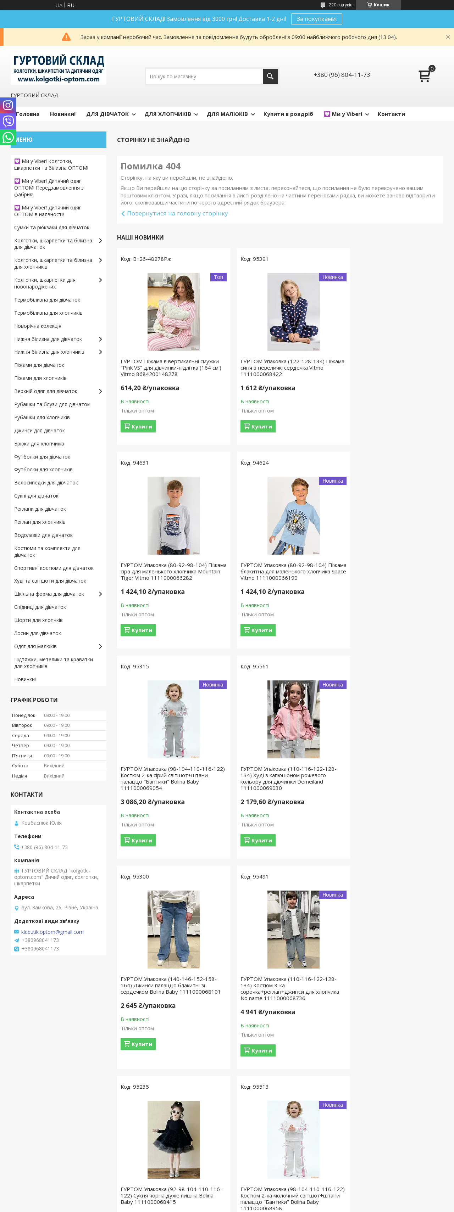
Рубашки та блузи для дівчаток (52, 404)
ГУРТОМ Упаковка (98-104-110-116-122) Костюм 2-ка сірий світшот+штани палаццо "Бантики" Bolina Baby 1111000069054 (278, 581)
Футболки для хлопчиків (43, 469)
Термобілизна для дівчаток (47, 299)
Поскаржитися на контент (276, 1205)
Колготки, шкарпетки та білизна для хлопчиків (53, 263)
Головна (27, 113)
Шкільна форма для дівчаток (49, 593)
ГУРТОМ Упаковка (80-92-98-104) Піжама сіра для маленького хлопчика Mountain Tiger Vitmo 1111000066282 (390, 367)
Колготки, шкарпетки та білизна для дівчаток (53, 244)
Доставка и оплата (37, 1160)
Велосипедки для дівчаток (46, 482)
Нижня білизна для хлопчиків (49, 351)
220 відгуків (340, 5)
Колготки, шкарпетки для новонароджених (45, 283)
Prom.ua (262, 1199)
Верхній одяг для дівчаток (45, 391)
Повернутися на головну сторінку (177, 213)
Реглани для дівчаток (40, 508)
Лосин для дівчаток (37, 633)
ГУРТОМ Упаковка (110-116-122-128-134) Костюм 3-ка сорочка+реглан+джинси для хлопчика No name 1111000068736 (280, 791)
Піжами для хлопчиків (40, 378)
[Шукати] (270, 76)
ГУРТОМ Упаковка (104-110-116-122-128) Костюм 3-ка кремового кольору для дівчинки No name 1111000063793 (280, 1001)
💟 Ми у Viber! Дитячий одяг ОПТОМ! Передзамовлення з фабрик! (49, 188)
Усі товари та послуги (277, 1094)
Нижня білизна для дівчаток (48, 339)
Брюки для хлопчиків (39, 443)
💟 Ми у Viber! (343, 113)
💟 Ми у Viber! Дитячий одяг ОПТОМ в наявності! (47, 211)
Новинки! (63, 113)
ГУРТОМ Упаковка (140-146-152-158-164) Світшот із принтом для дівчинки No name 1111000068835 (391, 998)
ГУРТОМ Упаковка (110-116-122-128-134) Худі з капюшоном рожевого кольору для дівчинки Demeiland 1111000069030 (391, 581)
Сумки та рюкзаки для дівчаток (51, 227)
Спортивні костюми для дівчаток (54, 568)
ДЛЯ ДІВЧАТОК (107, 113)
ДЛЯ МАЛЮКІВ (227, 113)
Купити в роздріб (288, 113)
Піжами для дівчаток (39, 364)
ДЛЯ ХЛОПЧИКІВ (167, 113)
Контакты (26, 1171)
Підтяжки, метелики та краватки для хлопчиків (53, 662)
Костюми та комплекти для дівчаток (47, 551)
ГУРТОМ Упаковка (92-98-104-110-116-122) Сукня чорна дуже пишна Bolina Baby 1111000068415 (387, 787)
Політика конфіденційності (337, 1205)
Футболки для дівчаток (42, 456)
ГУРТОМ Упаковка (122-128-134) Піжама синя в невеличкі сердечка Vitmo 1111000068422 (275, 367)
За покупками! (317, 19)
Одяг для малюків (35, 646)
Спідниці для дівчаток (40, 607)
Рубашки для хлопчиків (42, 417)
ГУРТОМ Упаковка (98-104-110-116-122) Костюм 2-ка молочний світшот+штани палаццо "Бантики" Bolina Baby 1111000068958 (167, 1001)
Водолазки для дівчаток (43, 535)
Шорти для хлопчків (38, 620)
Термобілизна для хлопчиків (48, 312)
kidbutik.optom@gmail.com (52, 932)
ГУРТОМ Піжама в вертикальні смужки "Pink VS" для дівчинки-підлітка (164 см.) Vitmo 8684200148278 (160, 370)
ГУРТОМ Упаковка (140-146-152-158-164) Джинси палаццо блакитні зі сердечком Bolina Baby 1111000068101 (169, 791)
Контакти (391, 113)
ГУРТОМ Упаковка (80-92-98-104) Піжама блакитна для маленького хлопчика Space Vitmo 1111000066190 (164, 581)
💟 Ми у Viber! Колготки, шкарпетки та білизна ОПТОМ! (51, 164)
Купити (142, 432)
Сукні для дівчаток (36, 495)
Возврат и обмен (35, 1150)
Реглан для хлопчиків (40, 521)
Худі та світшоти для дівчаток (50, 580)
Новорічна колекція (37, 325)
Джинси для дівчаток (39, 430)
